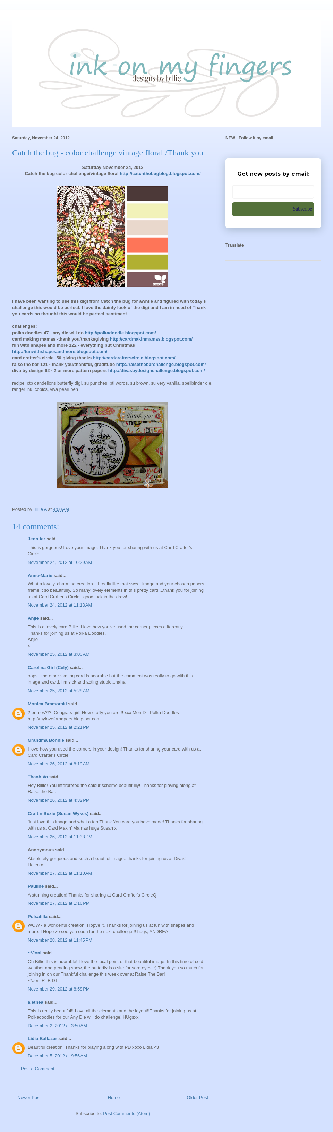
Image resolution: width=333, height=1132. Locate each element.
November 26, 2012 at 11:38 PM (60, 836)
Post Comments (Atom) (126, 1113)
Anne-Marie (40, 575)
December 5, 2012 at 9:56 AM (57, 1055)
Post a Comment (37, 1068)
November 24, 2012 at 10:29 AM (60, 562)
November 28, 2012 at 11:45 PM (60, 940)
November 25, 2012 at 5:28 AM (58, 690)
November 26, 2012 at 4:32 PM (59, 800)
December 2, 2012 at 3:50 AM (57, 1025)
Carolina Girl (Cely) (48, 667)
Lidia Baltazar (42, 1038)
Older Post (197, 1097)
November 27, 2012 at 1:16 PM (59, 903)
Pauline (36, 886)
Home (114, 1097)
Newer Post (29, 1097)
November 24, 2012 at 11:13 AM (60, 605)
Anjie (33, 618)
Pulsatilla (38, 916)
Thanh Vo (38, 776)
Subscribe (302, 209)
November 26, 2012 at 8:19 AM (58, 763)
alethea (35, 1002)
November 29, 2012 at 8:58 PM (59, 989)
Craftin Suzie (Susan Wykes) (58, 813)
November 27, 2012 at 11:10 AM (60, 873)
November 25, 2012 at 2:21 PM (59, 727)
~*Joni (34, 952)
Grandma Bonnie (46, 740)
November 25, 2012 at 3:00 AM (58, 654)
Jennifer (36, 538)
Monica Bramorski (47, 703)
